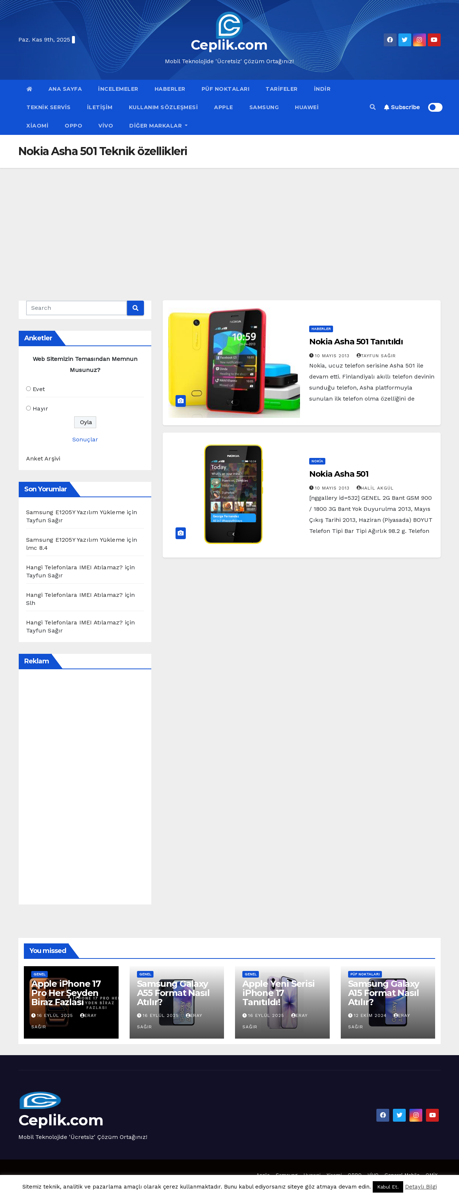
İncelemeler (118, 89)
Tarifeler (281, 89)
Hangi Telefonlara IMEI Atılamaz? (74, 567)
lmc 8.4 (37, 547)
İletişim (100, 107)
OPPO (73, 125)
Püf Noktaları (226, 89)
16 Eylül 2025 (56, 1015)
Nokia (317, 461)
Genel (39, 974)
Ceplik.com (229, 45)
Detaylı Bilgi (421, 1186)
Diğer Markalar (158, 125)
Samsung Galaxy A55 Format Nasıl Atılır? (173, 992)
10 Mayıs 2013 (333, 355)
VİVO (105, 125)
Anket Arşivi (43, 458)
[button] (373, 107)
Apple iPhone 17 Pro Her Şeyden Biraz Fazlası (66, 992)
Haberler (170, 89)
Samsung (264, 107)
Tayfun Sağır (376, 355)
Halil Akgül (375, 488)
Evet (39, 389)
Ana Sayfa (65, 89)
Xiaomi (37, 125)
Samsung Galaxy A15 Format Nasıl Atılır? (383, 992)
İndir (322, 89)
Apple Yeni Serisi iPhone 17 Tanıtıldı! (278, 992)
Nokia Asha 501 (339, 474)
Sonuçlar (85, 439)
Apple (223, 107)
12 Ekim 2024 (371, 1015)
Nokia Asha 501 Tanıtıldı (356, 342)
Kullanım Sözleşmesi (163, 107)
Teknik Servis (48, 107)
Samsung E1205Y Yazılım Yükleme (75, 512)
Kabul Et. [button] (388, 1187)
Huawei (307, 107)
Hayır (40, 408)
